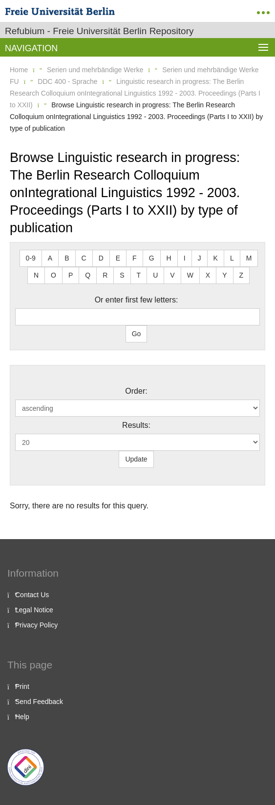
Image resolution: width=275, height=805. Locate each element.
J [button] (199, 258)
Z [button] (241, 275)
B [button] (66, 258)
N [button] (36, 275)
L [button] (232, 258)
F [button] (134, 258)
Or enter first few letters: (136, 300)
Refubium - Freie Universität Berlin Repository (99, 31)
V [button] (172, 275)
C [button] (84, 258)
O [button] (53, 275)
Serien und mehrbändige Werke (95, 70)
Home (19, 70)
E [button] (118, 258)
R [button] (105, 275)
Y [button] (224, 275)
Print (22, 686)
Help (22, 717)
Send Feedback (39, 701)
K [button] (215, 258)
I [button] (185, 258)
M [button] (249, 258)
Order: (136, 391)
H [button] (169, 258)
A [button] (50, 258)
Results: (136, 425)
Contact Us (32, 595)
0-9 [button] (31, 258)
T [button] (139, 275)
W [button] (190, 275)
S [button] (122, 275)
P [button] (70, 275)
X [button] (208, 275)
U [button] (155, 275)
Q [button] (87, 275)
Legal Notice (34, 610)
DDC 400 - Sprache (67, 81)
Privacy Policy (36, 625)
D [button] (101, 258)
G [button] (151, 258)
